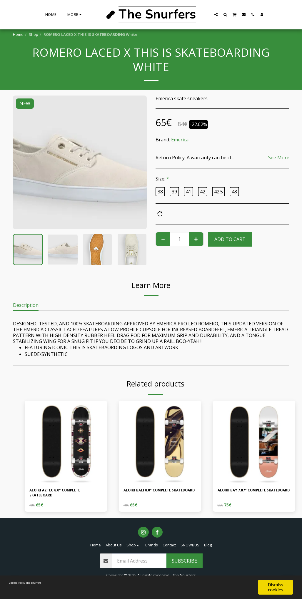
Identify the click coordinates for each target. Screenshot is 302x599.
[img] (66, 442)
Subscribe (184, 565)
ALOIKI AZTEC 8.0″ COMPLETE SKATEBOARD (63, 494)
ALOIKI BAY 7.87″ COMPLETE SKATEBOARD (250, 494)
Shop (33, 34)
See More (278, 157)
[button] (216, 14)
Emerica (179, 139)
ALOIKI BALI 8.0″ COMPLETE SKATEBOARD (155, 494)
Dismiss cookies (275, 587)
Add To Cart (230, 239)
